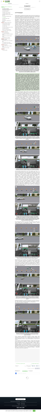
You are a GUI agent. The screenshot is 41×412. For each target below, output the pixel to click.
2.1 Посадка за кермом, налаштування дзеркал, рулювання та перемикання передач (7, 9)
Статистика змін (23, 401)
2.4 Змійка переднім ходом (6, 13)
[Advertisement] (27, 388)
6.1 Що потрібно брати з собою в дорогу (7, 46)
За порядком (31, 370)
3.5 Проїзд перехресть (5, 28)
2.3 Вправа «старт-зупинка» (6, 12)
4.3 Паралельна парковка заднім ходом (7, 36)
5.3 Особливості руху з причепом (7, 43)
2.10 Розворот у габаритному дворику (6, 21)
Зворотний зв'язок (20, 399)
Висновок (4, 44)
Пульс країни (23, 404)
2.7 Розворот (4, 17)
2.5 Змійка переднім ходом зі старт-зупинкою (7, 14)
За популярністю (25, 370)
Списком (27, 3)
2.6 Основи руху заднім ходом (6, 16)
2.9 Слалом (4, 19)
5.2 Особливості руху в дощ (6, 42)
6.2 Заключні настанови (5, 47)
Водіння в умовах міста (6, 22)
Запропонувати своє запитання (15, 401)
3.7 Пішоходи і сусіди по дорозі (6, 30)
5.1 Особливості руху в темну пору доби (7, 41)
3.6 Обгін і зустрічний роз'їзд (6, 29)
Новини (19, 404)
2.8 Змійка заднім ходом (5, 18)
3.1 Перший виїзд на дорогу (6, 23)
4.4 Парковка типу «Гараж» (6, 37)
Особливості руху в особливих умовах (5, 39)
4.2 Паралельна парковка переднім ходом (7, 34)
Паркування (4, 31)
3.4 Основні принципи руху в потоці (7, 27)
